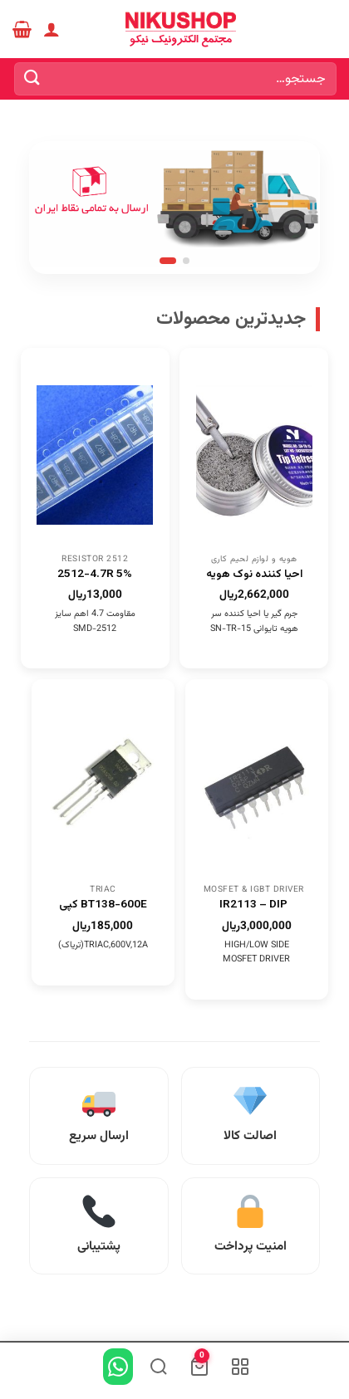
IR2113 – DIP (253, 905)
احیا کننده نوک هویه (254, 574)
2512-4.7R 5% (94, 574)
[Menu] (327, 28)
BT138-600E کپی (103, 905)
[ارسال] (32, 78)
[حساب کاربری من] (51, 29)
